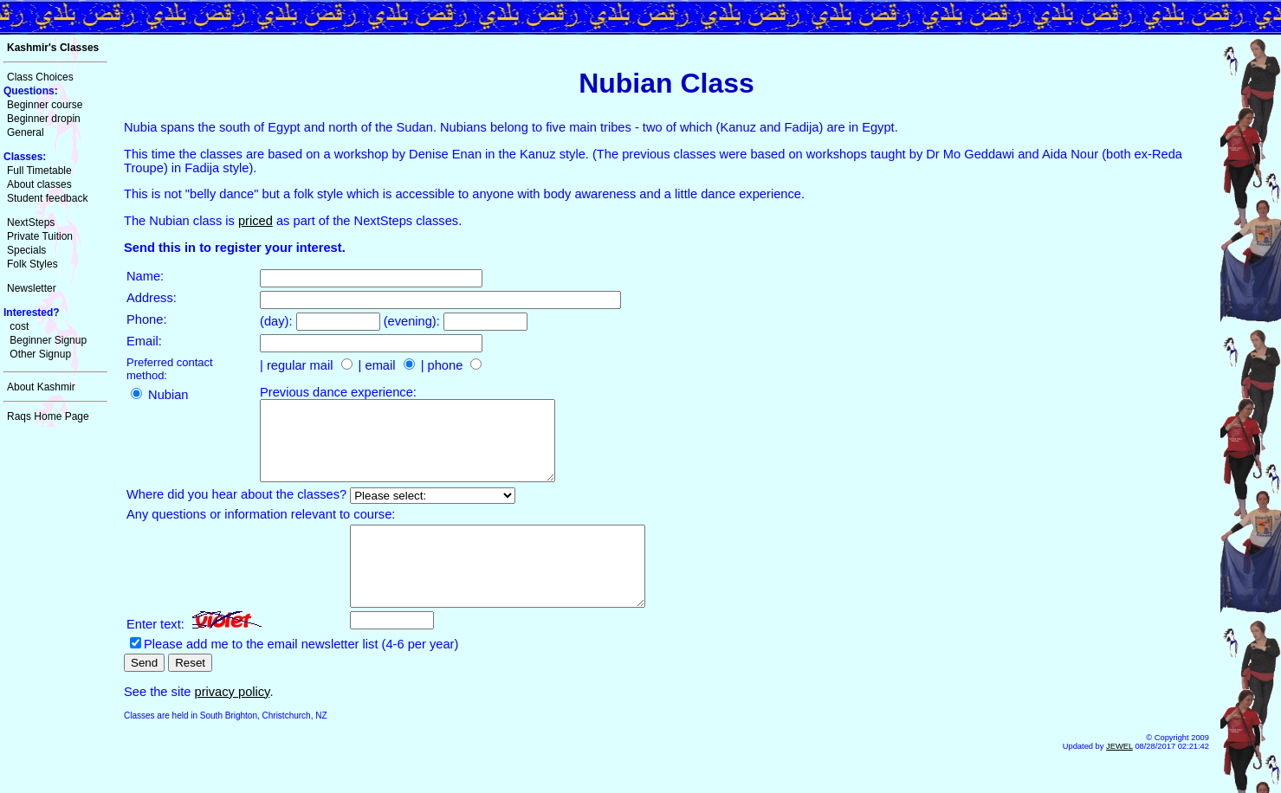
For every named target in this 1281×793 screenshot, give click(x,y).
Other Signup (40, 354)
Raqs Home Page (48, 416)
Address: (151, 298)
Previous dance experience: (338, 392)
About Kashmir (41, 387)
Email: (144, 341)
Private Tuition (40, 236)
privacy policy (231, 723)
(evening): (413, 321)
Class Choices (40, 77)
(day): (278, 321)
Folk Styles (32, 264)
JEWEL (1119, 777)
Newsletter (31, 288)
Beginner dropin (44, 119)
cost (19, 326)
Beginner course (44, 105)
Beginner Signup (48, 340)
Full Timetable (39, 170)
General (25, 132)
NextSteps (31, 222)
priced (255, 221)
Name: (145, 276)
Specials (26, 250)
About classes (39, 184)
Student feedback (47, 198)
